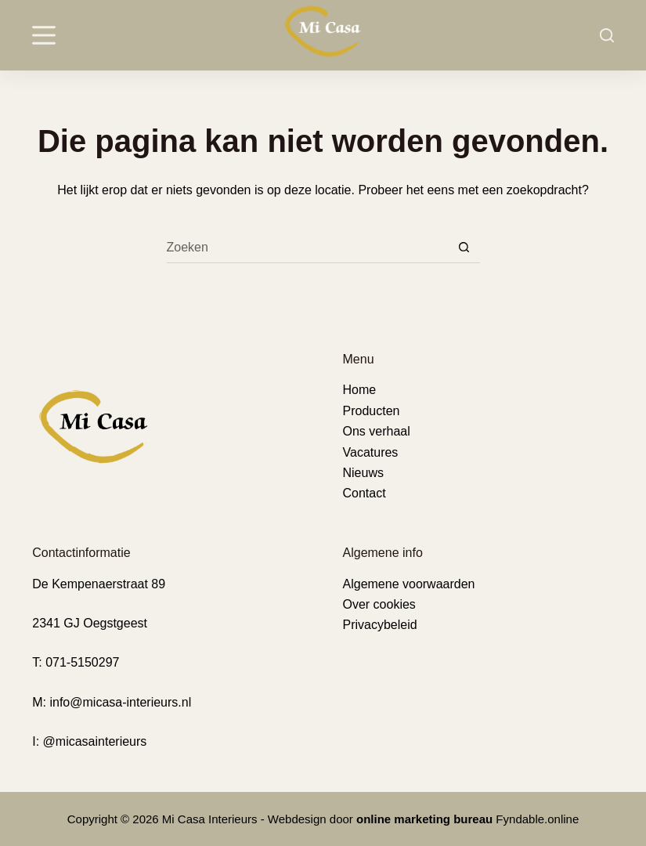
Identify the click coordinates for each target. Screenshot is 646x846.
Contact (364, 493)
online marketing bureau (424, 819)
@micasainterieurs (95, 741)
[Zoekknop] (464, 247)
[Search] (607, 35)
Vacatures (371, 452)
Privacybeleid (380, 624)
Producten (371, 411)
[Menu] (44, 35)
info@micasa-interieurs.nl (120, 702)
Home (360, 389)
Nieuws (363, 472)
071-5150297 (82, 662)
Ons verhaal (376, 431)
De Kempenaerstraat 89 (98, 584)
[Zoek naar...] (308, 247)
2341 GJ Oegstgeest (89, 623)
